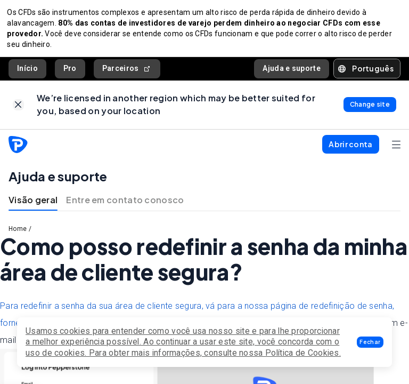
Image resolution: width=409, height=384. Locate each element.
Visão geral (33, 205)
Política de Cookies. (303, 353)
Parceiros (127, 71)
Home (18, 234)
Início (27, 71)
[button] (370, 342)
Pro (70, 71)
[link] (18, 108)
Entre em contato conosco (125, 205)
